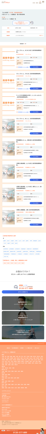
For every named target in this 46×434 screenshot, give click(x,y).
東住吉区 (18, 358)
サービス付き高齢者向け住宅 (30, 99)
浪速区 (31, 356)
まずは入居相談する (23, 292)
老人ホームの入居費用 (5, 412)
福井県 (12, 377)
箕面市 (39, 361)
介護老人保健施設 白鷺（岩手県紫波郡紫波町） (28, 210)
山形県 (19, 263)
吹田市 (32, 359)
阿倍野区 (11, 358)
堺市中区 (41, 358)
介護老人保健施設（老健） (30, 212)
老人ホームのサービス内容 (6, 410)
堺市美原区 (19, 359)
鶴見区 (27, 358)
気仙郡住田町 (19, 251)
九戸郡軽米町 (20, 254)
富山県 (6, 377)
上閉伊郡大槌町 (25, 251)
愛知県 (3, 381)
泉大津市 (35, 359)
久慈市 (23, 240)
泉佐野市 (15, 361)
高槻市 (39, 359)
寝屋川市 (22, 361)
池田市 (29, 359)
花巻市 (16, 240)
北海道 (5, 263)
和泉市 (36, 361)
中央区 (8, 356)
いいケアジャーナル (5, 400)
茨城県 (3, 374)
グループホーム (28, 54)
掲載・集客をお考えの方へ (6, 396)
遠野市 (27, 240)
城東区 (8, 358)
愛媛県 (19, 384)
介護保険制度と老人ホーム (6, 415)
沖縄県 (26, 387)
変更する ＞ (41, 35)
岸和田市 (22, 359)
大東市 (33, 361)
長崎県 (9, 387)
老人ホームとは (4, 409)
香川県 (22, 384)
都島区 (11, 356)
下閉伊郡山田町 (31, 251)
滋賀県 (9, 364)
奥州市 (13, 243)
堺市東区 (14, 359)
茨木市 (9, 361)
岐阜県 (6, 381)
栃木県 (6, 374)
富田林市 (19, 361)
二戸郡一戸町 (6, 256)
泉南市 (26, 363)
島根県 (12, 384)
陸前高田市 (35, 240)
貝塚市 (42, 359)
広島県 (6, 384)
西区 (20, 356)
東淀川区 (38, 356)
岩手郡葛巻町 (11, 248)
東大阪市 (22, 363)
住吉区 (15, 358)
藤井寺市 (19, 363)
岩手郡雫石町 (6, 248)
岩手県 (9, 371)
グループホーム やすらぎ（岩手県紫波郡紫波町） (28, 73)
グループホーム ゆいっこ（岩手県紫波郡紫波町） (28, 118)
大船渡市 (12, 240)
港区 (22, 356)
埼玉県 (10, 367)
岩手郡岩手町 (17, 248)
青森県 (8, 263)
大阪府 (3, 356)
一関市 (31, 240)
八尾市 (12, 361)
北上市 (20, 240)
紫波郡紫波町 (23, 248)
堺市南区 (7, 359)
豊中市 (26, 359)
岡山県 (3, 384)
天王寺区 (27, 356)
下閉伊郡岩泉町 (38, 251)
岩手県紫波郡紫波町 (20, 54)
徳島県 (28, 384)
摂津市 (13, 363)
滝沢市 (16, 243)
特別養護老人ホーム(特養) (30, 144)
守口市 (3, 361)
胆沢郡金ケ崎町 (6, 251)
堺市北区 (10, 359)
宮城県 (12, 263)
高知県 (25, 384)
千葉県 (13, 367)
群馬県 (9, 374)
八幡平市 (8, 243)
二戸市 (5, 243)
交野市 (33, 363)
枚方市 (6, 361)
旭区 (5, 358)
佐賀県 (6, 387)
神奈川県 (6, 367)
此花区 (17, 356)
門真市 (10, 363)
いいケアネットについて (6, 393)
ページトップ (40, 343)
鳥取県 (9, 384)
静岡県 (9, 381)
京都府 (6, 364)
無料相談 (34, 2)
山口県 (16, 384)
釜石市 (39, 240)
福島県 (23, 263)
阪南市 (40, 363)
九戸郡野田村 (25, 254)
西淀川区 (34, 356)
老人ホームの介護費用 (5, 414)
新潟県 (3, 377)
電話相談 (37, 2)
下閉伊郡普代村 (13, 254)
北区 (5, 356)
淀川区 (25, 358)
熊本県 (12, 387)
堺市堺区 (37, 358)
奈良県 (12, 364)
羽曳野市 (6, 363)
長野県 (18, 377)
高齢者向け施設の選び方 (6, 407)
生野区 (3, 358)
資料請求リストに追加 (23, 67)
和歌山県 (16, 364)
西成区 (22, 358)
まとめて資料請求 (40, 2)
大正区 (24, 356)
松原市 (30, 361)
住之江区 (30, 358)
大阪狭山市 (36, 363)
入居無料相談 (4, 395)
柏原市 (3, 363)
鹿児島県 (22, 387)
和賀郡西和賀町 (35, 248)
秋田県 (15, 263)
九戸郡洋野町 (37, 254)
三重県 (12, 381)
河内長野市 (27, 361)
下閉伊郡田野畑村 (6, 254)
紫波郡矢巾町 (29, 248)
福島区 (14, 356)
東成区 (42, 356)
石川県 (9, 377)
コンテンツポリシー (5, 401)
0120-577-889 (20, 432)
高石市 (16, 363)
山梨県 (15, 377)
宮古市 (8, 240)
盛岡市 (5, 240)
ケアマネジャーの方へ (5, 398)
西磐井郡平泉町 (12, 251)
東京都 (3, 367)
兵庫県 (3, 364)
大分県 (16, 387)
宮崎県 (19, 387)
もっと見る (35, 67)
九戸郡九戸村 (31, 254)
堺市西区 (3, 359)
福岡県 (3, 387)
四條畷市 (29, 363)
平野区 (34, 358)
